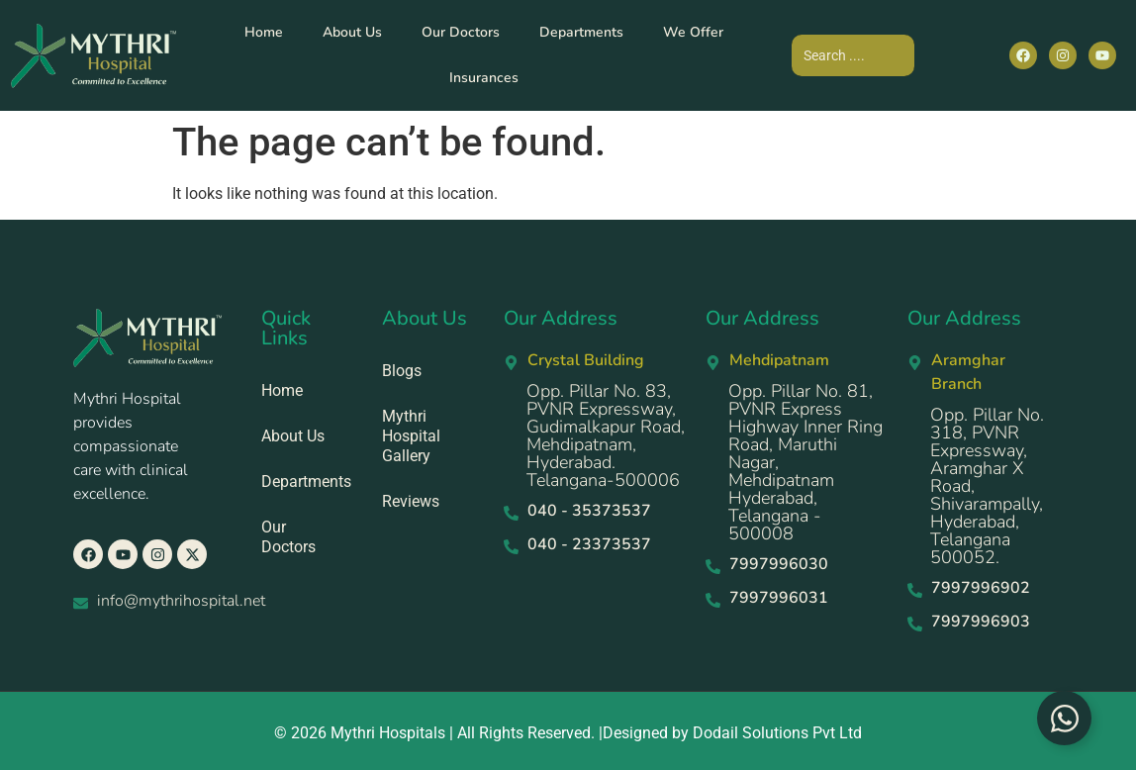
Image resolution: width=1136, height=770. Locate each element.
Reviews (410, 501)
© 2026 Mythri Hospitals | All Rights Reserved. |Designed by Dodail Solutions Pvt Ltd (568, 732)
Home (263, 32)
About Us (352, 32)
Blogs (402, 370)
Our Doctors (461, 32)
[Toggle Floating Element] (1064, 718)
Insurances (484, 77)
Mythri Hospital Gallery (411, 436)
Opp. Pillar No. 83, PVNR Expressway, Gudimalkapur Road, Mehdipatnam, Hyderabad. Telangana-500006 (605, 435)
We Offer (693, 32)
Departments (581, 32)
